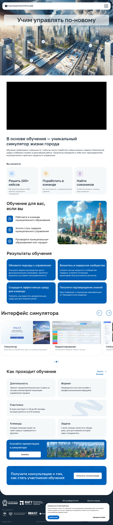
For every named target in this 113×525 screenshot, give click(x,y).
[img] (10, 502)
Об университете (70, 500)
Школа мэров (93, 500)
